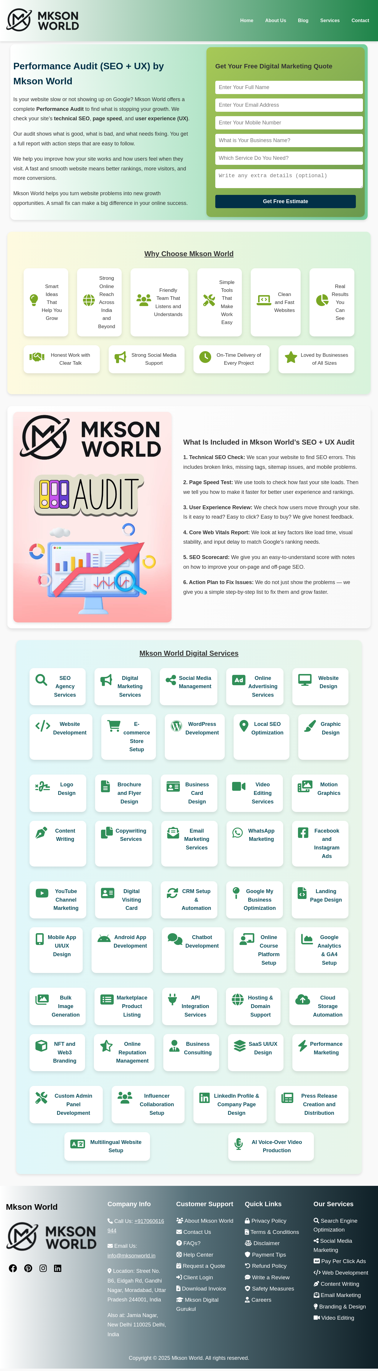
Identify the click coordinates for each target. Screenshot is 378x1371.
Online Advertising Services (263, 689)
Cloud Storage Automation (328, 1008)
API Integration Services (195, 1008)
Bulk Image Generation (66, 1008)
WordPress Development (202, 731)
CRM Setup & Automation (196, 902)
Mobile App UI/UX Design (62, 948)
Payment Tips (265, 1257)
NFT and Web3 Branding (64, 1054)
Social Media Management (195, 685)
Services (330, 20)
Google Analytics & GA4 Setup (329, 952)
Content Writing (65, 837)
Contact (360, 20)
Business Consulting (198, 1050)
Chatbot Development (202, 944)
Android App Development (130, 944)
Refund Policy (266, 1268)
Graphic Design (331, 731)
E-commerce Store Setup (136, 739)
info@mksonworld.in (131, 1258)
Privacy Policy (265, 1223)
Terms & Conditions (272, 1234)
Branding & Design (340, 1309)
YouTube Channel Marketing (66, 902)
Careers (258, 1302)
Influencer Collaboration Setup (157, 1106)
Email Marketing (337, 1297)
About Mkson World (205, 1223)
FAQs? (188, 1245)
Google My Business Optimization (260, 902)
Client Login (194, 1280)
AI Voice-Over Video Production (277, 1149)
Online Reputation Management (132, 1054)
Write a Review (267, 1280)
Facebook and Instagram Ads (327, 846)
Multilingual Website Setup (116, 1149)
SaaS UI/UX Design (263, 1050)
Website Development (70, 731)
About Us (275, 20)
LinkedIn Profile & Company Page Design (236, 1106)
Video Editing (334, 1320)
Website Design (328, 685)
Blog (303, 20)
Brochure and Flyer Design (129, 795)
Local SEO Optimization (267, 731)
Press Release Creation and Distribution (319, 1106)
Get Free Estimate (285, 204)
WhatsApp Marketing (261, 837)
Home (246, 20)
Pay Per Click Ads (340, 1263)
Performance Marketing (326, 1050)
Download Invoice (201, 1291)
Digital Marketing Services (130, 689)
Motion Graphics (328, 791)
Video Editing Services (262, 795)
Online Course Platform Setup (269, 952)
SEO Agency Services (65, 689)
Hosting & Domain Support (260, 1008)
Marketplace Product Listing (132, 1008)
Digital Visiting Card (131, 902)
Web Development (341, 1275)
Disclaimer (262, 1245)
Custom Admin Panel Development (73, 1106)
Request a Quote (200, 1268)
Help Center (195, 1257)
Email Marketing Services (196, 841)
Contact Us (193, 1234)
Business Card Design (197, 795)
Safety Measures (269, 1291)
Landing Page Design (326, 898)
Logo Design (67, 791)
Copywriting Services (131, 837)
